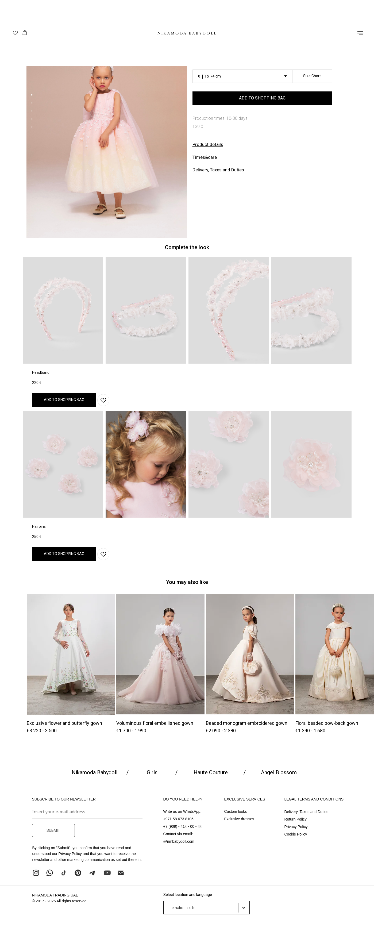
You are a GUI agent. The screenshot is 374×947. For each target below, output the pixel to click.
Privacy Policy (296, 827)
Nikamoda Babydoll (94, 772)
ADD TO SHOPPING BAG (262, 98)
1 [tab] (33, 96)
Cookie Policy (295, 834)
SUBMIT (53, 830)
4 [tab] (33, 120)
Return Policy (295, 819)
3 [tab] (33, 112)
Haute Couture (211, 772)
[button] (15, 32)
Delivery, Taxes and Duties (218, 169)
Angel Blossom (279, 772)
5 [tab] (33, 128)
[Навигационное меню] (360, 33)
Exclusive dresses (239, 819)
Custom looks (235, 811)
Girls (152, 772)
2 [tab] (33, 104)
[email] (87, 811)
